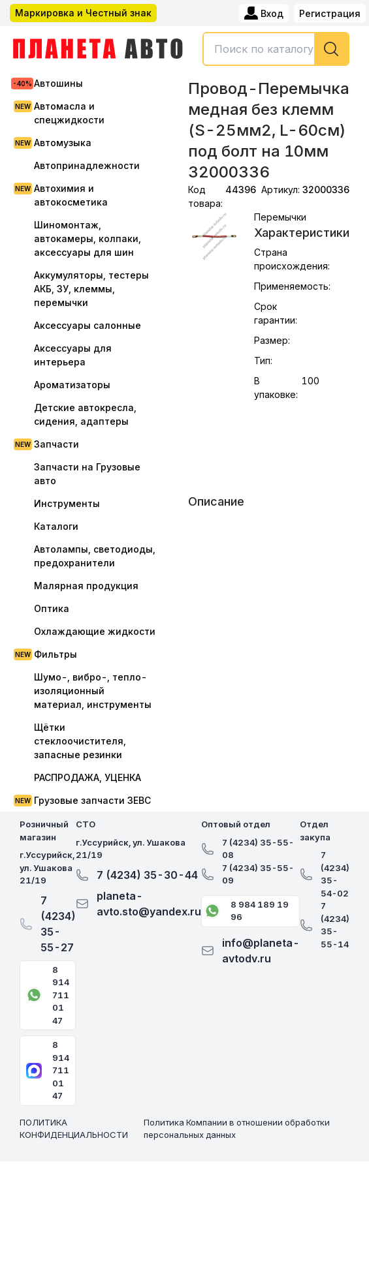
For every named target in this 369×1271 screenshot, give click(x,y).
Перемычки (280, 216)
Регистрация (330, 13)
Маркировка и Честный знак (83, 12)
